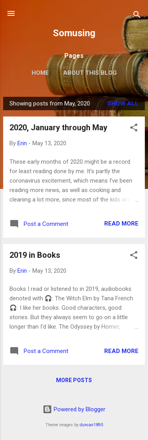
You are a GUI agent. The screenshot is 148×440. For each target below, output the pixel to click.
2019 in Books (34, 255)
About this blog (90, 72)
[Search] (137, 16)
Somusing (74, 33)
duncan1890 (91, 424)
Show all (123, 103)
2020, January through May (58, 127)
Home (40, 72)
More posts (74, 380)
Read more (121, 223)
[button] (134, 129)
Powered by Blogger (74, 409)
